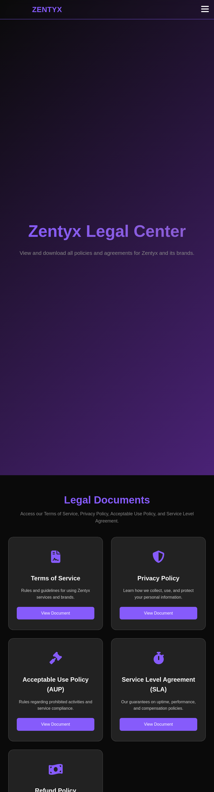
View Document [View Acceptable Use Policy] (55, 724)
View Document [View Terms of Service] (55, 613)
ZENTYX (47, 9)
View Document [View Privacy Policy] (158, 613)
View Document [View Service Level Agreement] (158, 724)
